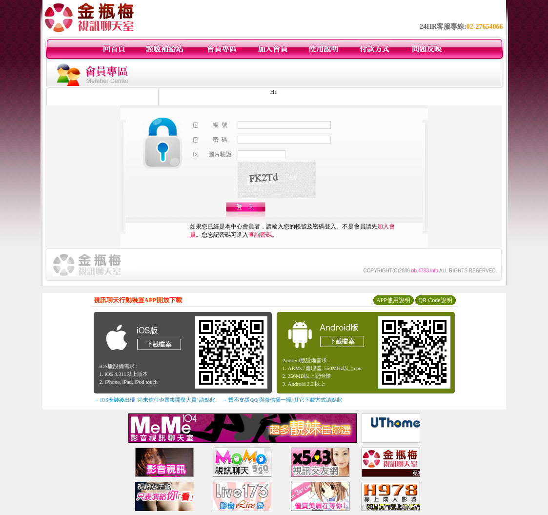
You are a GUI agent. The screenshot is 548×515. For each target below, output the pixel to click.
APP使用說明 (393, 300)
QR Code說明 (435, 300)
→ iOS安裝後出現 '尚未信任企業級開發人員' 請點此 (154, 400)
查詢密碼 (260, 234)
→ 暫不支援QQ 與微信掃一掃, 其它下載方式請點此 (282, 400)
